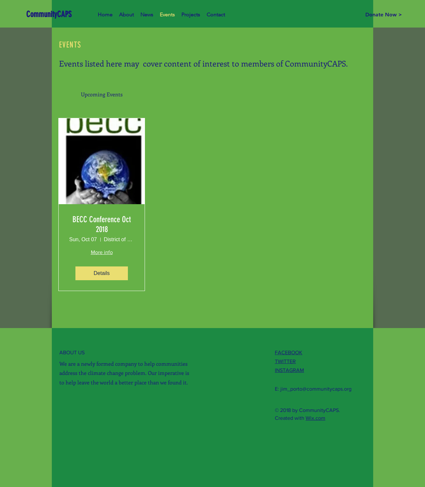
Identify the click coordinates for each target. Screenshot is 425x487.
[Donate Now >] (383, 14)
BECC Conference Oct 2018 (101, 224)
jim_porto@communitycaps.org (316, 389)
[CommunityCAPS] (50, 14)
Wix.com (315, 418)
